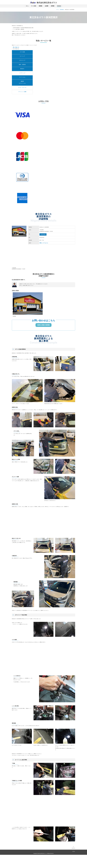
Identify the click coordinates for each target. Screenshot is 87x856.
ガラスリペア (22, 60)
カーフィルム (22, 77)
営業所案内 (59, 5)
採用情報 (52, 5)
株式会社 (47, 2)
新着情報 (40, 5)
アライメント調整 (22, 91)
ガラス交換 (22, 51)
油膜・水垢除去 (22, 64)
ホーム (27, 5)
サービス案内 (33, 5)
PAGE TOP (73, 849)
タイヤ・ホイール (22, 87)
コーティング (22, 72)
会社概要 (46, 5)
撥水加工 (22, 68)
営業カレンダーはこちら (44, 242)
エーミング (22, 56)
